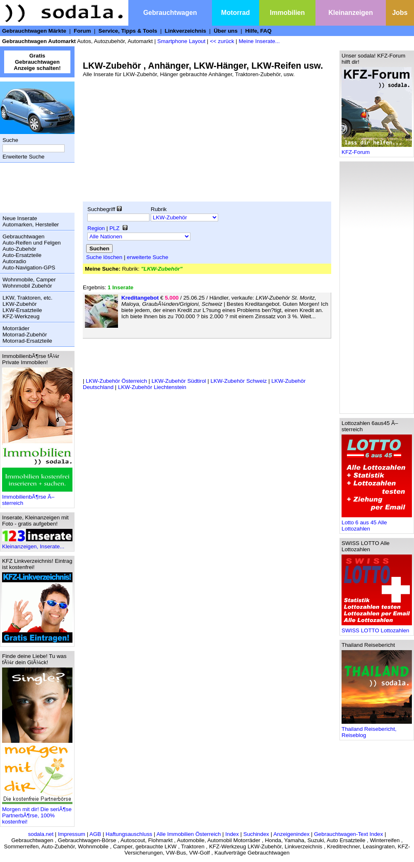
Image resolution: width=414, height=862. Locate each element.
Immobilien (287, 12)
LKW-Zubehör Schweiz (238, 381)
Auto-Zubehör (19, 249)
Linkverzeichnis (185, 31)
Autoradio (14, 261)
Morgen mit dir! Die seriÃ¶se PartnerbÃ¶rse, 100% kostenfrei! (37, 813)
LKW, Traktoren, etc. (27, 298)
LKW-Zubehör (19, 304)
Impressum (71, 834)
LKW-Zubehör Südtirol (179, 381)
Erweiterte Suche (23, 157)
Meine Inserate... (258, 41)
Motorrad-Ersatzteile (27, 341)
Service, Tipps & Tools (128, 31)
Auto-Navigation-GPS (28, 267)
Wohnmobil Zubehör (27, 286)
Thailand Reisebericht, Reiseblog (377, 729)
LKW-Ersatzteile (22, 310)
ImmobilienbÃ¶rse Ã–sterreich (37, 497)
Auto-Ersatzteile (21, 255)
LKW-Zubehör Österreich (116, 381)
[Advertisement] (35, 187)
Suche (10, 140)
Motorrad (235, 12)
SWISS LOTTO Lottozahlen (377, 628)
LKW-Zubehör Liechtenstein (152, 387)
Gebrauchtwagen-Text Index (348, 834)
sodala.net (41, 834)
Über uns (226, 31)
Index (232, 834)
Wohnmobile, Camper (29, 279)
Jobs (399, 12)
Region (96, 228)
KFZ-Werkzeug (20, 316)
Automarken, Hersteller (30, 224)
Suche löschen (104, 257)
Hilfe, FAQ (258, 31)
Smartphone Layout (181, 41)
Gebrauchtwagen (170, 12)
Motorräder (15, 328)
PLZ (114, 228)
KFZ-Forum (377, 149)
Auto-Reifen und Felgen (31, 243)
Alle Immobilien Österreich (188, 834)
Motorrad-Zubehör (24, 334)
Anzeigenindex (291, 834)
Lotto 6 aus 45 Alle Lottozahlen (377, 523)
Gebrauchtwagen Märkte (34, 31)
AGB (95, 834)
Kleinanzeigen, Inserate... (37, 544)
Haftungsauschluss (129, 834)
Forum (82, 31)
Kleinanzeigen (350, 12)
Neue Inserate (19, 218)
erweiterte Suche (147, 257)
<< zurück (222, 41)
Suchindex (256, 834)
